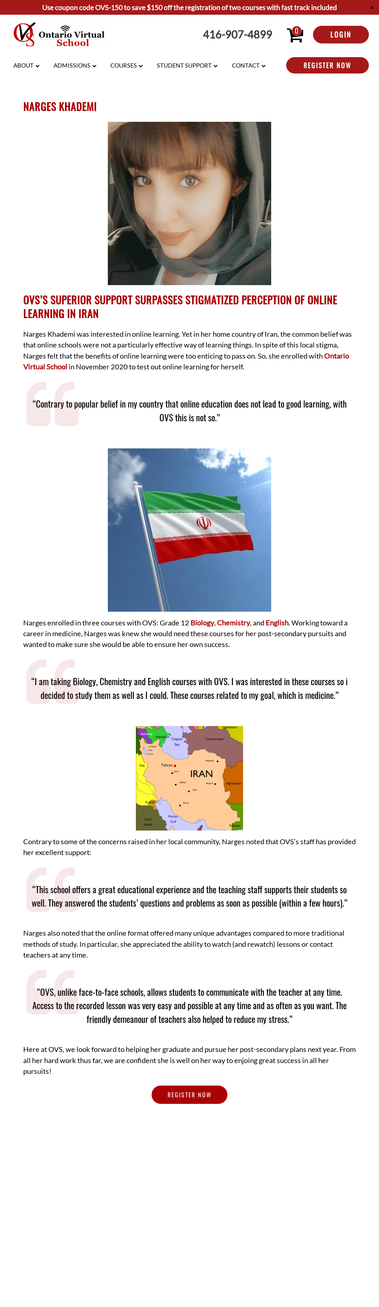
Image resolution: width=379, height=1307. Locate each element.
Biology (202, 623)
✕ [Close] (372, 7)
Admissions (72, 65)
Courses (123, 65)
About (23, 65)
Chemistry (233, 623)
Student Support (184, 65)
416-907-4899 (237, 34)
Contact (246, 65)
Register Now (328, 65)
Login (341, 34)
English (277, 623)
